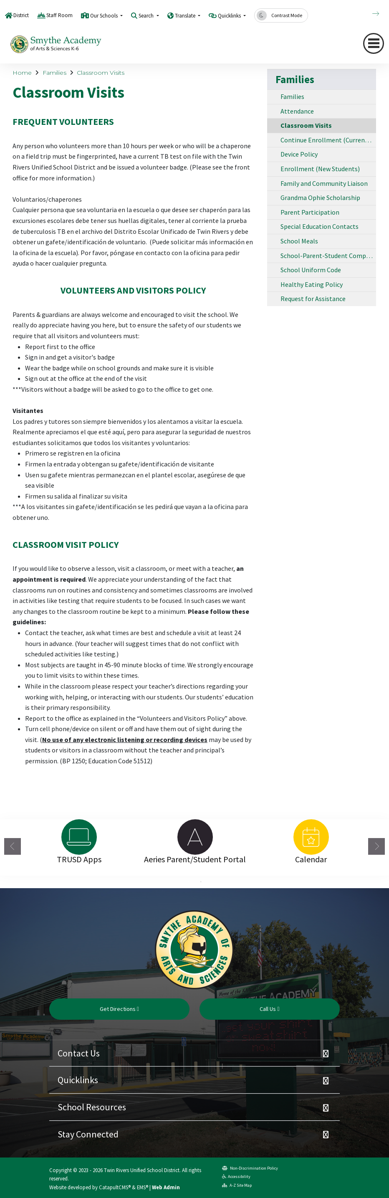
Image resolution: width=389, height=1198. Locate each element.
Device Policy (299, 154)
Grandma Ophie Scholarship (320, 197)
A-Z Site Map (237, 1185)
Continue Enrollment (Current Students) (328, 140)
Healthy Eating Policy (311, 284)
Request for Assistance (313, 298)
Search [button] (147, 15)
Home (22, 72)
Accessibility (236, 1176)
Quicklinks (78, 1080)
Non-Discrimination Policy (250, 1168)
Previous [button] (12, 846)
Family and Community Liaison (324, 183)
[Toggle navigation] (373, 43)
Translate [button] (186, 15)
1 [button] (188, 882)
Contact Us (79, 1053)
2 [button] (201, 882)
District (21, 15)
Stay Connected (88, 1134)
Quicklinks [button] (230, 15)
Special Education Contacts (319, 226)
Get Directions (119, 1009)
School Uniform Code (310, 270)
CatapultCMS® (115, 1187)
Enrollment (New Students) (320, 169)
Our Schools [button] (104, 15)
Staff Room (59, 15)
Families (54, 72)
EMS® (142, 1187)
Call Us (269, 1009)
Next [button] (376, 846)
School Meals (299, 241)
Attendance (297, 111)
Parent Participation (309, 212)
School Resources (92, 1107)
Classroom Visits (100, 72)
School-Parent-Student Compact (327, 255)
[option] (79, 837)
